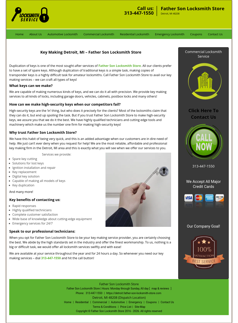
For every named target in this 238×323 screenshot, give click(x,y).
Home (19, 34)
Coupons (196, 34)
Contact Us (215, 34)
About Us (35, 34)
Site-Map (140, 306)
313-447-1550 (139, 13)
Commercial (100, 302)
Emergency (135, 302)
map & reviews (161, 288)
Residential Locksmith (134, 34)
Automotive (118, 302)
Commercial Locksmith (99, 34)
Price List (125, 306)
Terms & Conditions (104, 306)
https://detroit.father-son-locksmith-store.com (133, 293)
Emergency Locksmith (169, 34)
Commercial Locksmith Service (203, 54)
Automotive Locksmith (62, 34)
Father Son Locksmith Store (120, 66)
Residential (82, 302)
